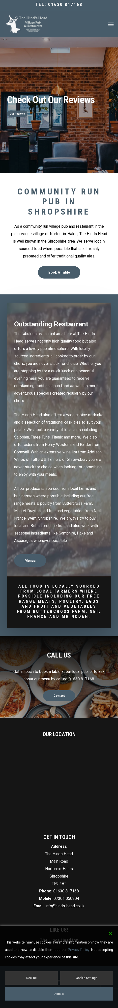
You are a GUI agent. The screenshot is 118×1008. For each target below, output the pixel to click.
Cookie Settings (86, 978)
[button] (111, 24)
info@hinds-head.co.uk (65, 906)
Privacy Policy (78, 950)
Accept (59, 994)
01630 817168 (66, 891)
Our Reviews (17, 113)
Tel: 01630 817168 (59, 4)
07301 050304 (66, 898)
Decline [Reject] (31, 978)
